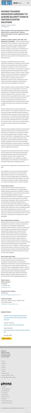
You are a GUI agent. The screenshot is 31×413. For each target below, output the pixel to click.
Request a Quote (5, 373)
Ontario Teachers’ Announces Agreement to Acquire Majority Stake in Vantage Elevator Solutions (15, 318)
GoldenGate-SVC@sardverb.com (9, 304)
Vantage (4, 386)
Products (4, 363)
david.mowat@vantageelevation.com (11, 294)
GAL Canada (4, 392)
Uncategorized (5, 26)
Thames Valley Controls (7, 400)
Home (3, 361)
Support (4, 367)
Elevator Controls (6, 396)
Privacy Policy (21, 408)
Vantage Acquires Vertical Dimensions (14, 325)
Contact (4, 371)
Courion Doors (5, 394)
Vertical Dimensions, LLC (7, 402)
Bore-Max (4, 398)
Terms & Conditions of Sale (7, 375)
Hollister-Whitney (5, 390)
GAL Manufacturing (6, 388)
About (3, 365)
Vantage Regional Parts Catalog (8, 377)
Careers (3, 369)
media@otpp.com (6, 287)
